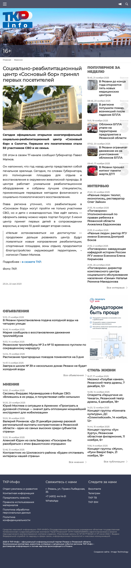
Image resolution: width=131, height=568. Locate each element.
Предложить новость (16, 497)
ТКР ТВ (92, 497)
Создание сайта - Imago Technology (111, 552)
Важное (18, 60)
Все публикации (114, 461)
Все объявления (73, 375)
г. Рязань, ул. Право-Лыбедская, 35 (65, 490)
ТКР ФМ (93, 502)
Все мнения (76, 462)
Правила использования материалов (18, 504)
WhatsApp (52, 500)
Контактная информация (18, 493)
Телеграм (94, 493)
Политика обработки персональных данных (17, 511)
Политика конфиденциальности (16, 519)
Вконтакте (94, 488)
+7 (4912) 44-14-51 (56, 496)
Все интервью (116, 287)
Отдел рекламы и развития (20, 488)
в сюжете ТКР (31, 261)
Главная (7, 60)
